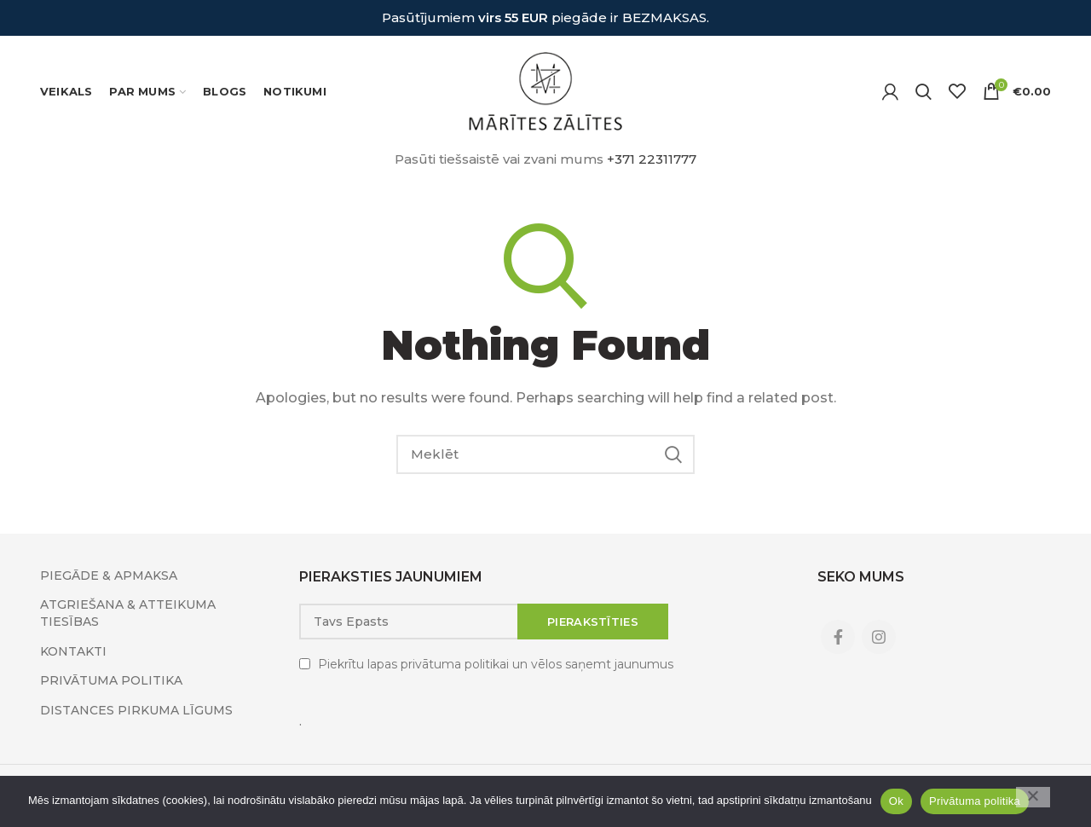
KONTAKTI (73, 651)
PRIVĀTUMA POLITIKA (111, 680)
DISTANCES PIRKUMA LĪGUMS (136, 710)
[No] (1033, 797)
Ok (896, 801)
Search (673, 454)
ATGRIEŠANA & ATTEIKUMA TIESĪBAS (128, 613)
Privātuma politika (974, 801)
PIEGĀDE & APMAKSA (108, 575)
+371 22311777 (651, 159)
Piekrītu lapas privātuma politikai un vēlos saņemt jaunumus (495, 664)
